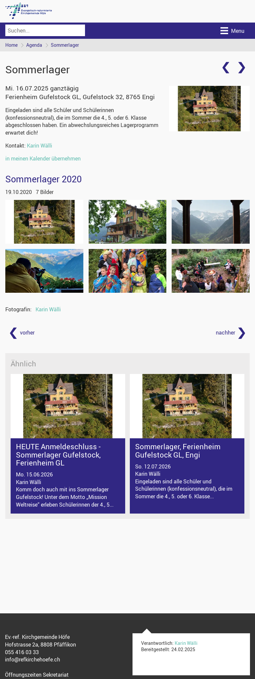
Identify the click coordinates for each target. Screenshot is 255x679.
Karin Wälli (39, 145)
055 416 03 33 (22, 652)
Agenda (34, 45)
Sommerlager (65, 45)
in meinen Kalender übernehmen (43, 158)
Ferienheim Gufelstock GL (80, 97)
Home (11, 45)
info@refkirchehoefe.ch (32, 659)
